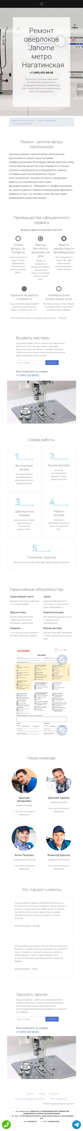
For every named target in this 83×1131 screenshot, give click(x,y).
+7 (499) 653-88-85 (41, 72)
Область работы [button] (57, 1099)
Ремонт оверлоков (47, 120)
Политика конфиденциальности (29, 1099)
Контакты (54, 1094)
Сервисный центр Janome (23, 120)
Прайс (42, 1094)
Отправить (52, 362)
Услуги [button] (29, 1094)
